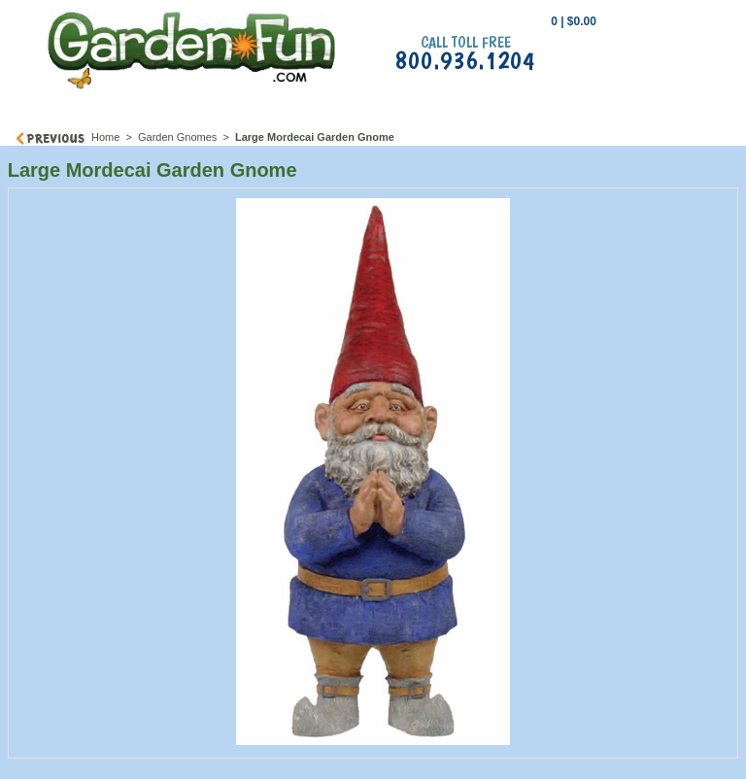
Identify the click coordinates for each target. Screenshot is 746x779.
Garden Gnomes (177, 137)
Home (105, 137)
